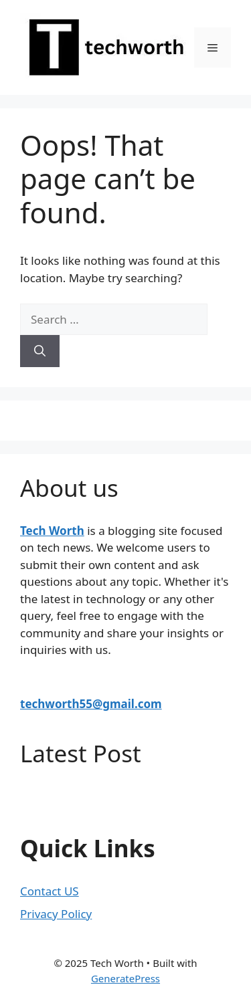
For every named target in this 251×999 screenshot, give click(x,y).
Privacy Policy (56, 913)
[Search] (40, 351)
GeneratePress (125, 978)
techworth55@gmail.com (91, 703)
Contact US (49, 891)
